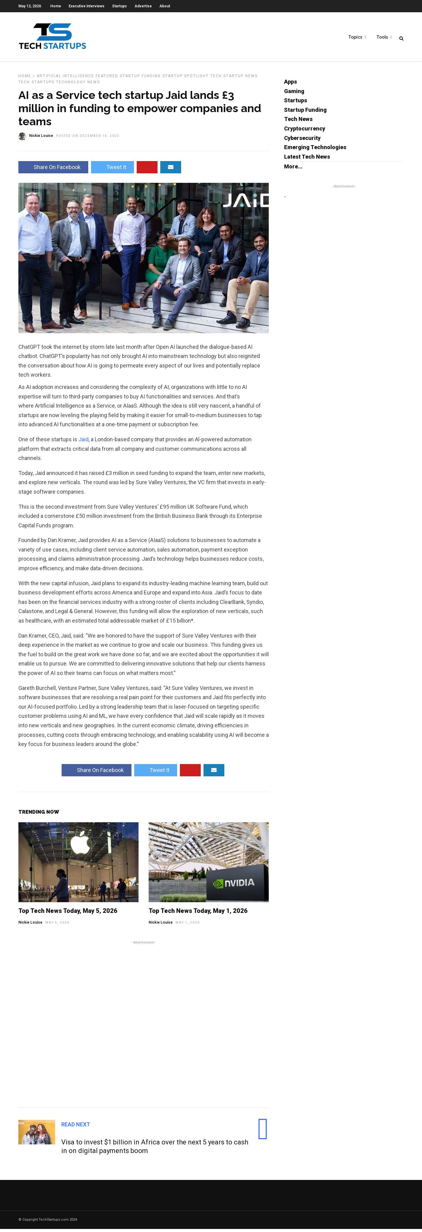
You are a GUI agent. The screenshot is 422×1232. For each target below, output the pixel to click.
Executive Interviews (87, 6)
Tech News (298, 122)
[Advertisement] (143, 1026)
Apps (290, 84)
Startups (119, 6)
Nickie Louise (30, 925)
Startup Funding (140, 79)
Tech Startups (36, 85)
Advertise (143, 6)
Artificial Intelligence (65, 79)
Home (55, 6)
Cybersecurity (302, 141)
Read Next (75, 1127)
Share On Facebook (53, 170)
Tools (382, 37)
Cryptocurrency (304, 131)
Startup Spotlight (185, 79)
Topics (355, 37)
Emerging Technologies (315, 150)
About (164, 6)
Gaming (294, 94)
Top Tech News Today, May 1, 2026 (198, 913)
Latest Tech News (307, 159)
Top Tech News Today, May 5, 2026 (67, 913)
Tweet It (112, 170)
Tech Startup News (234, 79)
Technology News (78, 85)
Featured (107, 79)
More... (293, 169)
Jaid (83, 442)
